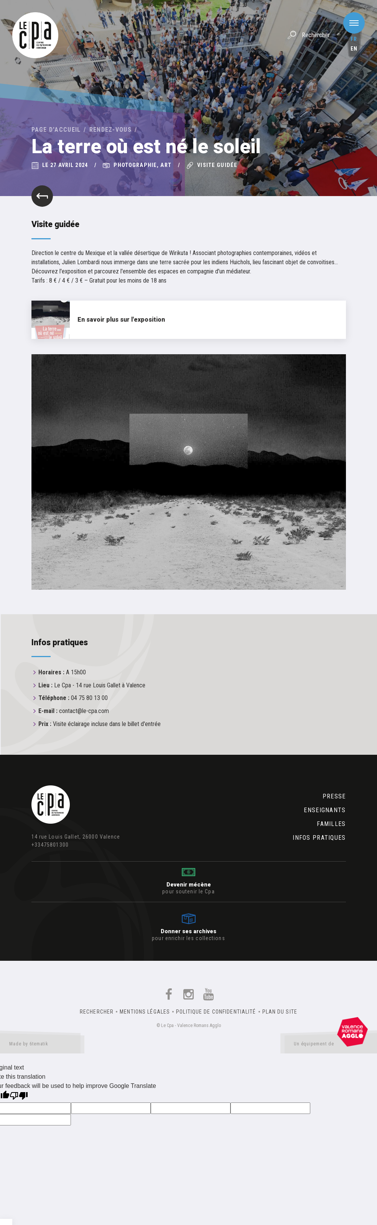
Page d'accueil (56, 129)
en (354, 49)
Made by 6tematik (42, 1045)
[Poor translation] (19, 1096)
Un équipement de (331, 1045)
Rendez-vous (110, 129)
